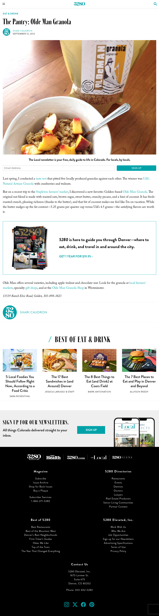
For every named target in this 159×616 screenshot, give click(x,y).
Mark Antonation (99, 391)
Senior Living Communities (118, 502)
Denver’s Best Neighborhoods (40, 535)
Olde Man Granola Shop (68, 288)
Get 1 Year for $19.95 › (75, 256)
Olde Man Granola (135, 192)
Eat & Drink (10, 13)
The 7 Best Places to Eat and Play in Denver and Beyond (139, 381)
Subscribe (40, 478)
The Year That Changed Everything (41, 551)
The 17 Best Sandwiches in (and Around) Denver (59, 381)
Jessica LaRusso (55, 391)
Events (118, 482)
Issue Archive (40, 482)
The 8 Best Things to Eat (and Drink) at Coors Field (99, 381)
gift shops (31, 288)
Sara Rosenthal (20, 396)
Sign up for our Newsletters (118, 539)
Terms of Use (118, 547)
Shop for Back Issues (40, 486)
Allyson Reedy (139, 391)
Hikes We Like (41, 543)
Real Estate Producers (118, 498)
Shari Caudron (22, 30)
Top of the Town (41, 547)
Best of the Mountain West (41, 531)
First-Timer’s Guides (40, 539)
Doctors (118, 490)
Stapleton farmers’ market (52, 192)
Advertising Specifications (118, 543)
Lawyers (118, 494)
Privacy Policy (118, 551)
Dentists (118, 486)
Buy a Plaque (40, 490)
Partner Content (118, 506)
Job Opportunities (118, 535)
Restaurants (118, 478)
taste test (41, 179)
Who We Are (118, 531)
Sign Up (136, 168)
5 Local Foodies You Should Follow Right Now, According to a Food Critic (20, 383)
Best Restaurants (40, 527)
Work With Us (118, 527)
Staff (71, 391)
